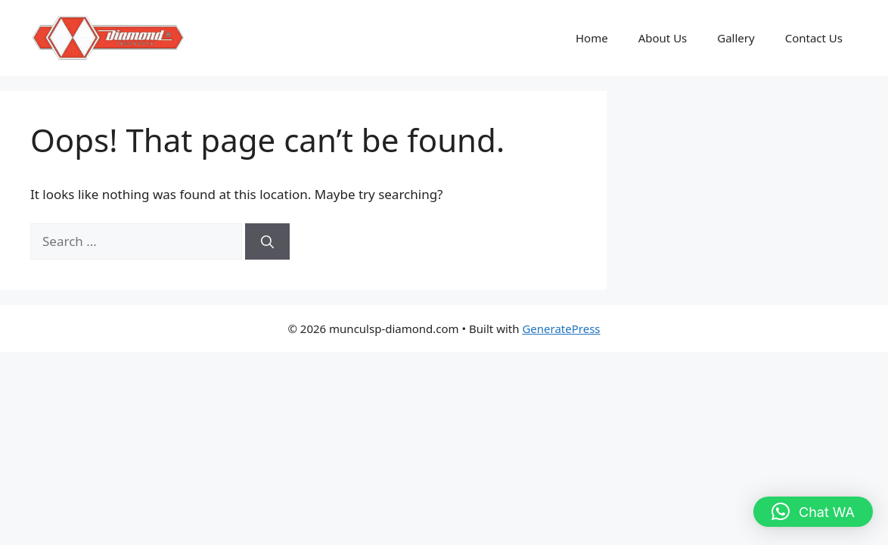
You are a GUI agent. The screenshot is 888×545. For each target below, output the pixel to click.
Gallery (735, 37)
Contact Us (814, 37)
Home (592, 37)
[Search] (267, 241)
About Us (663, 37)
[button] (813, 512)
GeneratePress (561, 328)
